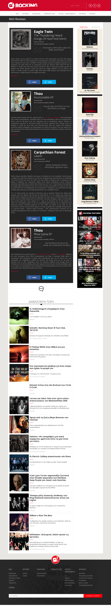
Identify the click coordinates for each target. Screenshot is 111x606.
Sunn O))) (89, 114)
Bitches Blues (89, 138)
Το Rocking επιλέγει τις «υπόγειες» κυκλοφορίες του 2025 (89, 255)
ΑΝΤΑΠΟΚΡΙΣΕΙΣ (41, 573)
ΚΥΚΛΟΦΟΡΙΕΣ (13, 576)
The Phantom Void (89, 203)
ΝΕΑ (17, 14)
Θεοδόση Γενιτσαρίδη (43, 44)
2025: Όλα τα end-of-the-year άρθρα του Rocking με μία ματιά (89, 269)
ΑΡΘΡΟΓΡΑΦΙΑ (69, 580)
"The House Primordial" (52, 117)
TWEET (50, 82)
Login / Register (75, 5)
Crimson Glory (89, 180)
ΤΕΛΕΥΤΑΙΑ (83, 27)
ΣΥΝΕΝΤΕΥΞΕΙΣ (49, 14)
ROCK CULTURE (83, 583)
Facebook (94, 5)
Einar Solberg (90, 158)
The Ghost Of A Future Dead (90, 92)
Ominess (89, 69)
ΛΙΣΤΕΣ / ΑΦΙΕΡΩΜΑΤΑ (67, 14)
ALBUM (25, 573)
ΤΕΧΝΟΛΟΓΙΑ (12, 583)
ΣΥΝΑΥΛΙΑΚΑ (12, 573)
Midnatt (89, 47)
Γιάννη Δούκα (41, 161)
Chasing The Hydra (89, 181)
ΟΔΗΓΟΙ (67, 578)
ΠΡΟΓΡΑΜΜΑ (41, 576)
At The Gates (90, 90)
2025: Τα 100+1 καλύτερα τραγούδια (90, 242)
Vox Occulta (90, 160)
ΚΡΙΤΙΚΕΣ (25, 14)
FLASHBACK (68, 585)
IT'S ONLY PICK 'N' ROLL (86, 578)
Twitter (99, 5)
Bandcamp (14, 76)
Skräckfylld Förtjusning (89, 49)
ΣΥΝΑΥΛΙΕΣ (36, 14)
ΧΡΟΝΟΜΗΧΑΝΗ (70, 583)
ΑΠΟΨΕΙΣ (82, 14)
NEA (10, 569)
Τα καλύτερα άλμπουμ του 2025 (90, 228)
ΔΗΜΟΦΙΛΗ (96, 27)
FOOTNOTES (82, 580)
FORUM (92, 14)
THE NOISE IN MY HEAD (86, 576)
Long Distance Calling (89, 201)
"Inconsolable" (60, 254)
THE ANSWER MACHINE (85, 585)
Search (90, 5)
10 (65, 576)
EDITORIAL (82, 573)
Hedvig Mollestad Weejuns (89, 136)
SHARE (34, 82)
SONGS (25, 576)
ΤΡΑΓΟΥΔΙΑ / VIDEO (14, 578)
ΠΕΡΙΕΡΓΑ (11, 580)
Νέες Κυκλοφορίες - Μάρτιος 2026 (90, 284)
